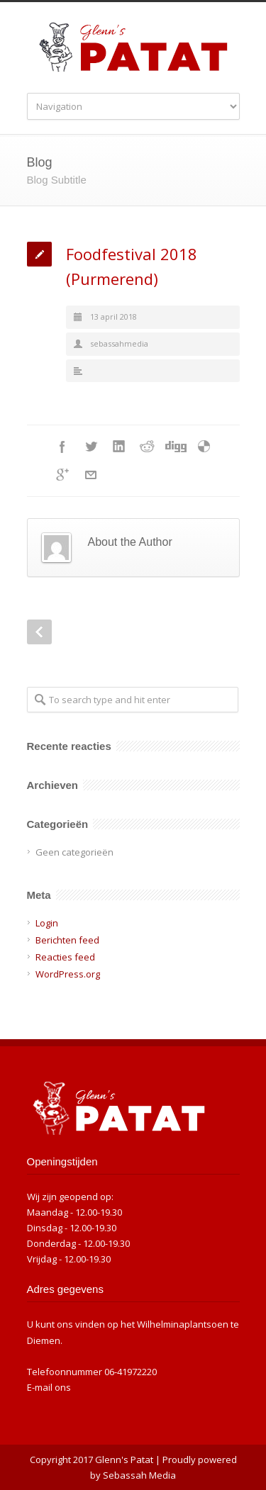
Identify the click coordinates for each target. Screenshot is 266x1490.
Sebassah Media (139, 1475)
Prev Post (39, 632)
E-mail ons (49, 1387)
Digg (176, 446)
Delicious (204, 446)
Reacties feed (65, 957)
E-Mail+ (91, 475)
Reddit (147, 446)
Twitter (91, 446)
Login (46, 923)
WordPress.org (67, 974)
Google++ (62, 475)
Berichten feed (67, 940)
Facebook (62, 446)
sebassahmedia (119, 343)
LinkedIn (119, 446)
